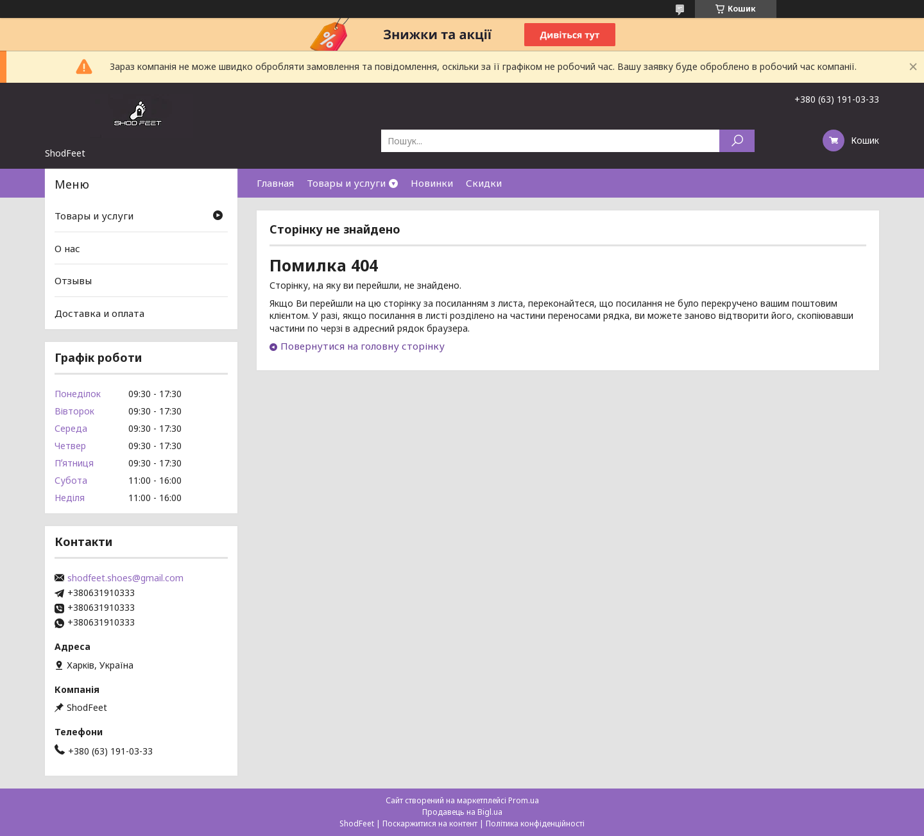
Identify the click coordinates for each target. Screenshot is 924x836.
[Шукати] (737, 141)
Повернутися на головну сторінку (362, 345)
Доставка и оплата (99, 313)
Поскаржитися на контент (429, 823)
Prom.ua (523, 800)
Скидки (484, 182)
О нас (67, 248)
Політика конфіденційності (535, 823)
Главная (275, 182)
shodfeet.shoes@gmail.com (125, 578)
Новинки (432, 182)
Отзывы (73, 280)
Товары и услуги (346, 182)
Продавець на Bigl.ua (462, 811)
